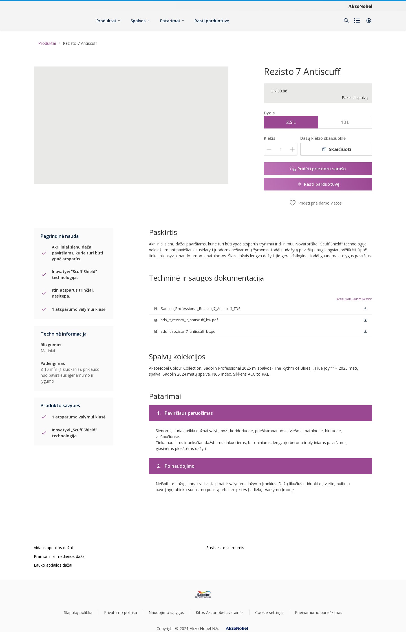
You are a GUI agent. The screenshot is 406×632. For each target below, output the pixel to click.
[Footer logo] (203, 594)
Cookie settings (269, 612)
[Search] (346, 20)
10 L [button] (345, 122)
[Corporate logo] (360, 6)
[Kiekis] (280, 149)
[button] (368, 20)
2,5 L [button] (291, 122)
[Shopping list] (357, 20)
